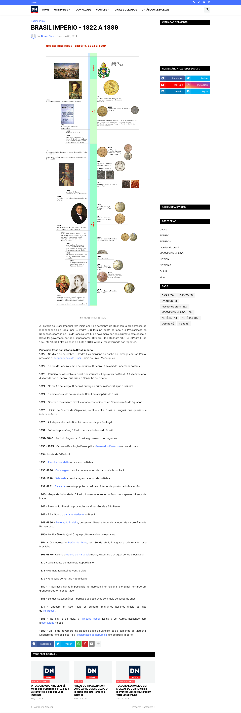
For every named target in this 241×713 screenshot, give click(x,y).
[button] (207, 10)
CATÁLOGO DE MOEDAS (155, 9)
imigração (49, 610)
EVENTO (164, 235)
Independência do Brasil (67, 358)
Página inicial (38, 21)
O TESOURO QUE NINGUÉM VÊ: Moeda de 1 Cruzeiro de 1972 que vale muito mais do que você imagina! (50, 690)
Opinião (164, 271)
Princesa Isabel (90, 618)
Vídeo (163, 277)
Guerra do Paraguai (77, 554)
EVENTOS (165, 241)
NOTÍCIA (165, 259)
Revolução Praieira (67, 522)
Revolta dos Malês (59, 462)
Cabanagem (62, 470)
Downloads (83, 9)
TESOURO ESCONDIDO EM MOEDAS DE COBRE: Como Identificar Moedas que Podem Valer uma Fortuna (133, 690)
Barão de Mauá (77, 542)
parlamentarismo (74, 514)
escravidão (47, 622)
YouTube (101, 9)
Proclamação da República (91, 634)
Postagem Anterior (43, 706)
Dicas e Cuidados (126, 9)
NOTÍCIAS (165, 265)
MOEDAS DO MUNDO (172, 253)
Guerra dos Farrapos (107, 446)
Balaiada (60, 486)
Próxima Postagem (142, 706)
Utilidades (61, 9)
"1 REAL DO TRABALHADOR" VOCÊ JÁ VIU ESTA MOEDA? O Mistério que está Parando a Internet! (91, 690)
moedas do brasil (169, 247)
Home (33, 2)
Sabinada (60, 478)
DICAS (163, 229)
